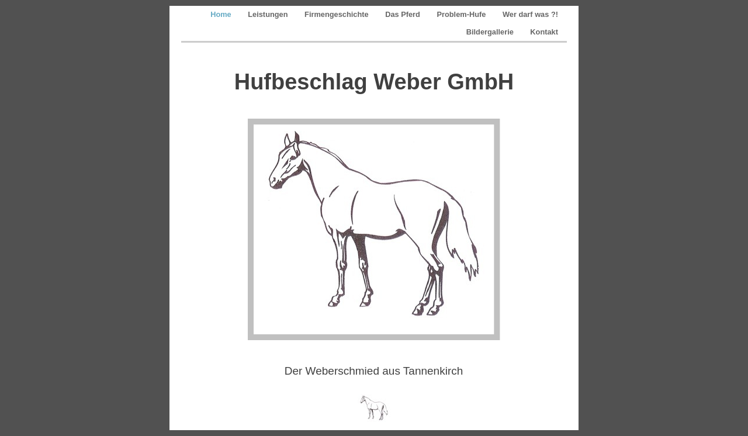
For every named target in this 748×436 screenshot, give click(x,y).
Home (221, 14)
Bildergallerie (491, 31)
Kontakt (544, 31)
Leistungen (269, 14)
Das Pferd (403, 14)
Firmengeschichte (337, 14)
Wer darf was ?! (530, 14)
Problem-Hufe (462, 14)
